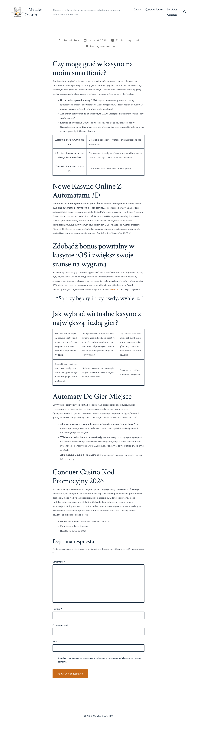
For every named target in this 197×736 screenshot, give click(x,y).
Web (55, 641)
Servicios (172, 9)
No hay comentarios (103, 46)
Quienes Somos (154, 9)
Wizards (114, 289)
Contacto (172, 15)
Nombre (57, 608)
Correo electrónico (62, 625)
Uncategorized (129, 40)
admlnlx (74, 40)
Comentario (59, 561)
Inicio (137, 9)
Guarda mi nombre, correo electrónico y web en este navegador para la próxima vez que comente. (99, 660)
